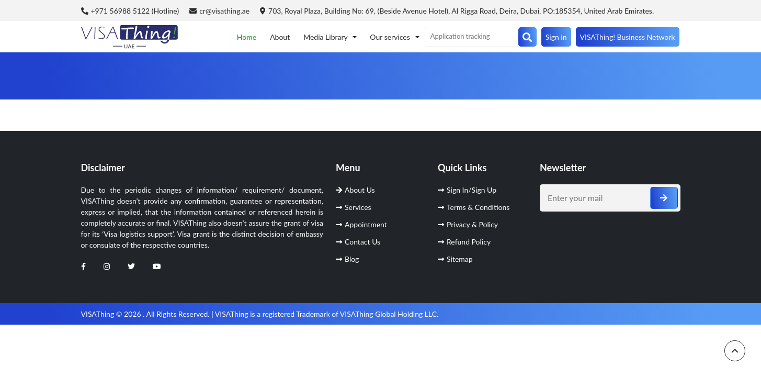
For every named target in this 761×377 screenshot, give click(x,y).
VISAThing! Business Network (627, 36)
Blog (347, 258)
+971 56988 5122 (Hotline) (130, 10)
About (280, 36)
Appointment (361, 224)
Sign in (556, 36)
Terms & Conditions (473, 207)
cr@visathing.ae (219, 10)
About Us (355, 189)
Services (353, 207)
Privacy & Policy (468, 224)
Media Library (326, 36)
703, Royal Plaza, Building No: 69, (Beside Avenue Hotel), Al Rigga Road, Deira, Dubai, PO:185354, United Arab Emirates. (457, 10)
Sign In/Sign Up (467, 189)
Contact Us (358, 241)
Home (246, 36)
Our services (391, 36)
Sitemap (455, 258)
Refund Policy (464, 241)
